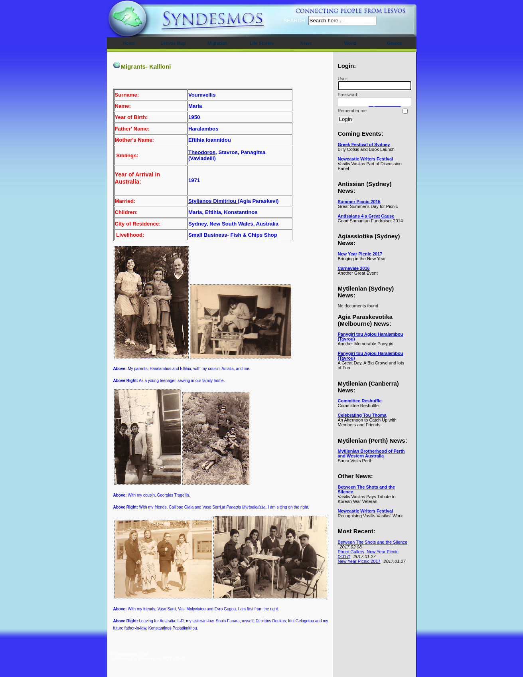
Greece (394, 43)
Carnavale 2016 (354, 268)
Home (129, 43)
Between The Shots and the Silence (373, 542)
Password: (373, 99)
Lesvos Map (173, 43)
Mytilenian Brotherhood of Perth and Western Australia (371, 453)
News (306, 43)
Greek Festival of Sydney (364, 144)
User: (373, 83)
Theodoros (201, 152)
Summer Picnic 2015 (359, 201)
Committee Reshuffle (360, 400)
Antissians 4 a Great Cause (366, 216)
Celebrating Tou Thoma (362, 415)
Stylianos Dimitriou (213, 201)
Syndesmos (158, 23)
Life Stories (262, 43)
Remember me (352, 110)
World (350, 43)
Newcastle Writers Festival (365, 158)
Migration (217, 43)
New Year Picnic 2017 (360, 253)
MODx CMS (174, 658)
